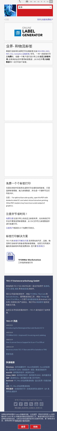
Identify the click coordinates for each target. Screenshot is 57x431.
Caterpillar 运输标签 (22, 54)
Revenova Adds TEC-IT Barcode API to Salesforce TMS (26, 349)
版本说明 (26, 421)
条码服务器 (46, 375)
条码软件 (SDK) (15, 370)
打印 (8, 289)
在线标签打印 (20, 389)
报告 (17, 289)
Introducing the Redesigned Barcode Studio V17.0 (25, 328)
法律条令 (32, 408)
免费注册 (9, 218)
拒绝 (35, 426)
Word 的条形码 (33, 367)
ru (47, 1)
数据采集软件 (41, 370)
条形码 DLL (14, 378)
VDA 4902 (41, 51)
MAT (7, 54)
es (38, 1)
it (44, 1)
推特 (15, 404)
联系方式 (39, 408)
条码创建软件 (20, 367)
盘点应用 (38, 380)
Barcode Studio (12, 296)
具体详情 (25, 408)
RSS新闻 (31, 404)
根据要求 (40, 302)
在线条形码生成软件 (35, 389)
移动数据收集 (32, 299)
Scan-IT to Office (12, 299)
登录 (39, 19)
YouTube (36, 404)
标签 (12, 289)
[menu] (35, 7)
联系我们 (40, 246)
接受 (23, 426)
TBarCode (42, 294)
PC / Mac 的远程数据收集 (24, 380)
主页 (7, 19)
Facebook (21, 404)
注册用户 (9, 228)
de (31, 1)
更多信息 (9, 354)
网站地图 (18, 408)
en (35, 1)
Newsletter (41, 404)
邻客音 (26, 404)
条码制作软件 (18, 372)
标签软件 (26, 370)
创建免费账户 (47, 19)
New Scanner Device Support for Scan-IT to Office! (25, 342)
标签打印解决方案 (21, 240)
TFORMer (33, 294)
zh (51, 1)
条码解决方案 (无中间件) (30, 378)
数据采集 (24, 289)
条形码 (46, 286)
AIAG (47, 51)
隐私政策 (18, 421)
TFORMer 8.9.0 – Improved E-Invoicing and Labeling (26, 335)
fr (41, 1)
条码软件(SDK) (35, 375)
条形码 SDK (29, 372)
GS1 (11, 54)
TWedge (43, 296)
